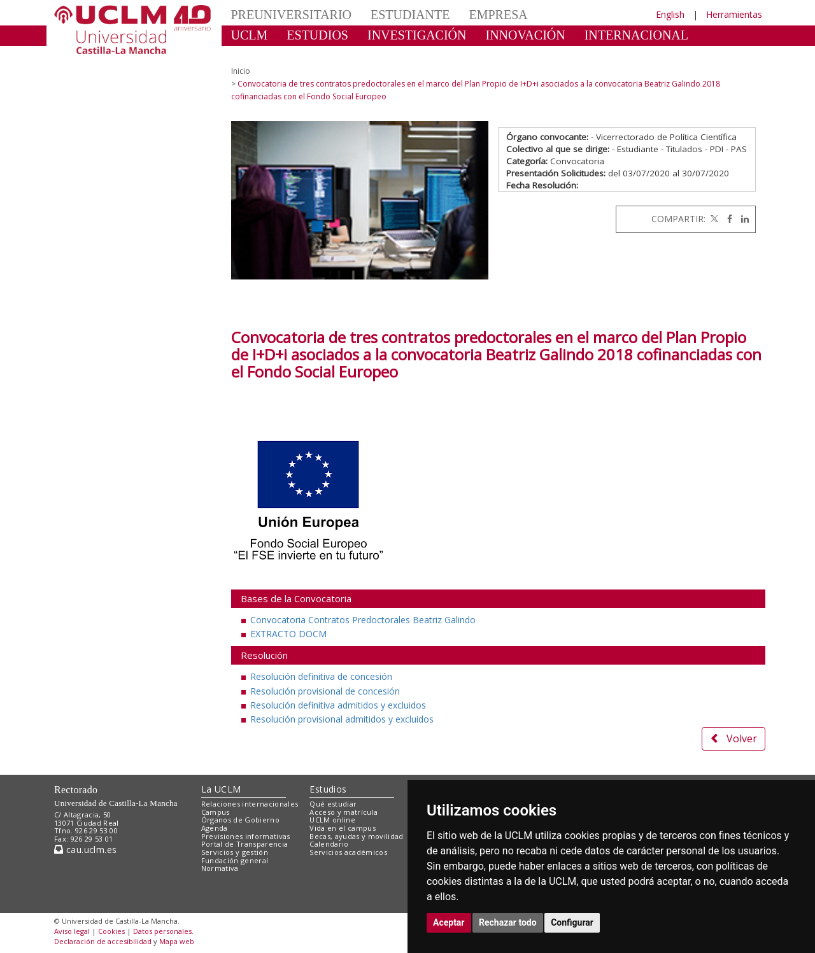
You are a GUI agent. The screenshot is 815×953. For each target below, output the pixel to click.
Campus (215, 812)
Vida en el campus (342, 828)
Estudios (327, 789)
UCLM (249, 35)
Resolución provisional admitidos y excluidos (342, 719)
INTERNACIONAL (636, 35)
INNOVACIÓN (525, 35)
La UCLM (221, 789)
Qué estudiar (333, 803)
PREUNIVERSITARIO (291, 15)
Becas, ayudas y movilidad (356, 836)
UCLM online (332, 819)
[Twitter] (713, 219)
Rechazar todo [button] (508, 922)
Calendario (328, 844)
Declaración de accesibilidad (103, 941)
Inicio (240, 71)
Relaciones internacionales (250, 803)
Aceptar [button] (449, 922)
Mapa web (176, 941)
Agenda (214, 828)
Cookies (111, 931)
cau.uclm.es (85, 850)
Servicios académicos (348, 852)
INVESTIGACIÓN (417, 35)
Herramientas (734, 14)
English (670, 14)
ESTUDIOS (317, 35)
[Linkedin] (742, 219)
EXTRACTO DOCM (288, 634)
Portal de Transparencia (244, 844)
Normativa (220, 868)
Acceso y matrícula (343, 812)
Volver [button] (733, 738)
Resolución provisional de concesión (325, 691)
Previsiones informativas (245, 836)
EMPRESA (498, 15)
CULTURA (260, 54)
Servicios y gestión (234, 852)
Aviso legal (72, 931)
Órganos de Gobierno (240, 819)
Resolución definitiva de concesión (321, 676)
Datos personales (162, 931)
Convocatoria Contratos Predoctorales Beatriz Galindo (363, 620)
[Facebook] (726, 219)
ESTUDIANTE (410, 15)
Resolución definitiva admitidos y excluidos (338, 705)
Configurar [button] (572, 922)
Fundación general (235, 860)
